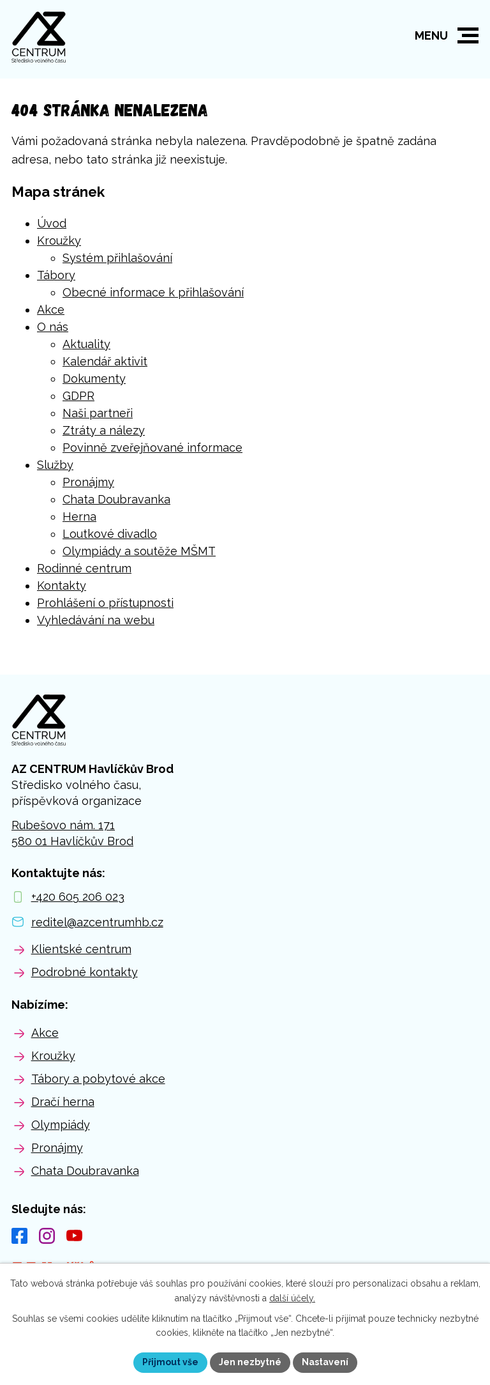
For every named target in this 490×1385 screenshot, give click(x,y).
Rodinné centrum (84, 568)
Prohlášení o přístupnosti (105, 602)
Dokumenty (94, 378)
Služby (55, 464)
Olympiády (60, 1124)
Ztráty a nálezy (104, 430)
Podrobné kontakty (84, 972)
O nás (52, 326)
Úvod (51, 223)
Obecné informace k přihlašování (153, 292)
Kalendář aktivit (105, 361)
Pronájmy (88, 482)
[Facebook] (19, 1236)
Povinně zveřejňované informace (152, 447)
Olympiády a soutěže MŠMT (139, 551)
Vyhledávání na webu (95, 620)
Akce (50, 309)
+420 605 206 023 (77, 896)
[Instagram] (47, 1236)
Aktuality (86, 344)
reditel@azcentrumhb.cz (97, 922)
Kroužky (59, 240)
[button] (468, 35)
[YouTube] (74, 1236)
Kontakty (61, 585)
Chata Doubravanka (116, 499)
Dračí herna (62, 1101)
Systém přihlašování (117, 257)
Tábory (56, 275)
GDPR (78, 395)
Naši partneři (98, 413)
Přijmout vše (170, 1362)
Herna (79, 516)
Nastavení (325, 1362)
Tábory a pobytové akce (98, 1078)
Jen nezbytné (250, 1362)
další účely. (292, 1298)
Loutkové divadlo (110, 533)
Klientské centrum (81, 949)
